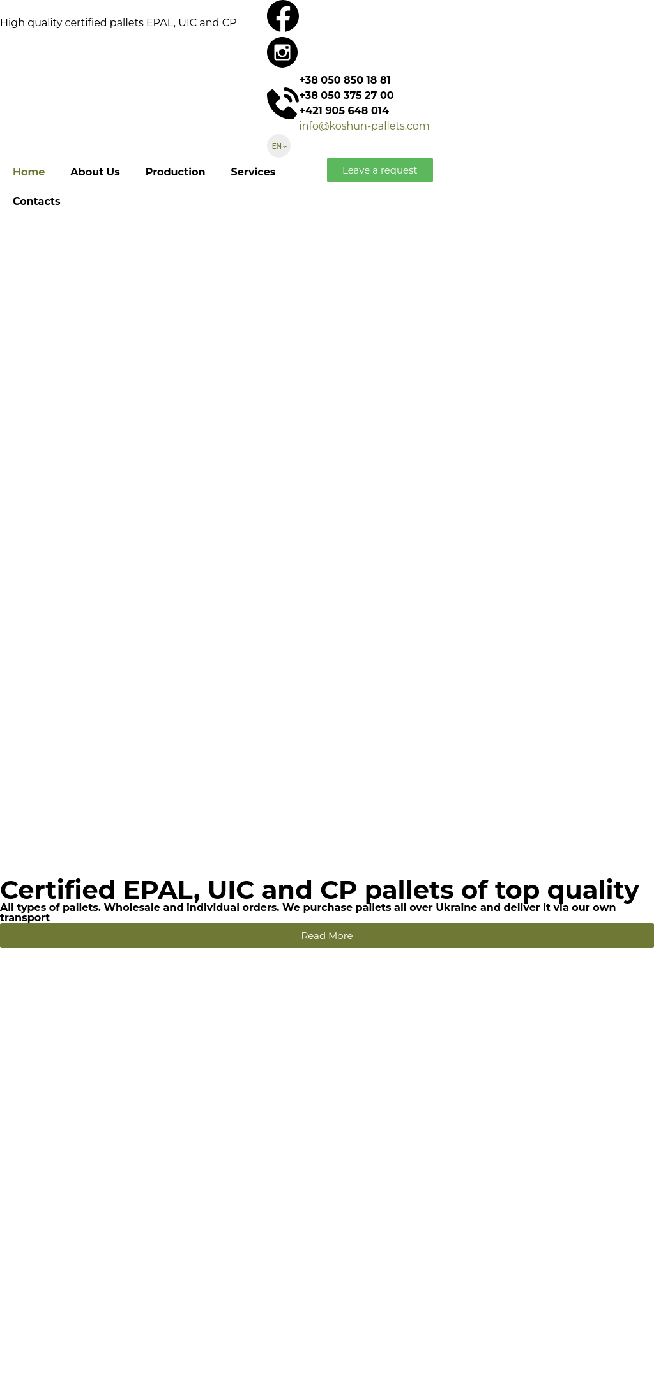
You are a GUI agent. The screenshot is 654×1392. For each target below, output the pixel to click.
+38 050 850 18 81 (344, 80)
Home (29, 172)
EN (277, 146)
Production (176, 172)
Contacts (36, 201)
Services (253, 172)
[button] (380, 170)
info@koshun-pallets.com (364, 126)
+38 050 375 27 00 (346, 95)
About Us (94, 172)
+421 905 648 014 (344, 111)
